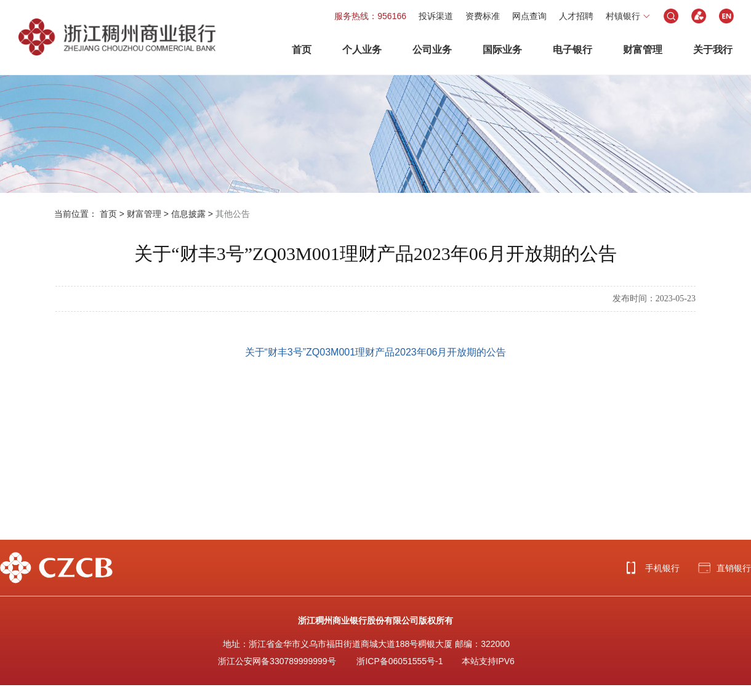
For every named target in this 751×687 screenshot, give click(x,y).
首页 (301, 49)
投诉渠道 (436, 16)
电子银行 (572, 49)
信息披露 (188, 214)
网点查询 (529, 16)
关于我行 (713, 49)
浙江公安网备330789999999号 (276, 661)
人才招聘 (576, 16)
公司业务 (432, 49)
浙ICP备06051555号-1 (399, 661)
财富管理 (642, 49)
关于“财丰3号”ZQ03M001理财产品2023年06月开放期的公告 (376, 352)
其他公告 (232, 214)
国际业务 (502, 49)
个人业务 (362, 49)
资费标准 (482, 16)
